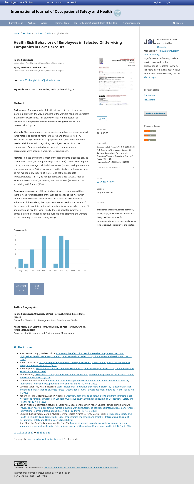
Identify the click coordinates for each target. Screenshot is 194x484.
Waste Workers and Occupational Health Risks (59, 368)
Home (50, 2)
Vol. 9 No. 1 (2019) (42, 33)
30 (32, 432)
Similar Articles (23, 347)
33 (41, 432)
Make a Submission (155, 113)
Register (157, 2)
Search (178, 22)
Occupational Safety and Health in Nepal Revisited (65, 362)
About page (150, 77)
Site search (71, 2)
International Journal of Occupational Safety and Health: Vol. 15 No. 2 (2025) (58, 410)
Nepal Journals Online (19, 2)
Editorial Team (62, 22)
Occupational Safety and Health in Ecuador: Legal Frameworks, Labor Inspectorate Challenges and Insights (76, 415)
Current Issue (16, 22)
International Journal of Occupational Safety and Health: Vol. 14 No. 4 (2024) (93, 426)
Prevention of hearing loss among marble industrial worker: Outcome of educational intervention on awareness (77, 407)
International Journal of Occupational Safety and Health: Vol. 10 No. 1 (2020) (58, 383)
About (59, 2)
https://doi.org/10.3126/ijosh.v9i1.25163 (39, 80)
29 (29, 432)
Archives (32, 22)
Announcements (131, 22)
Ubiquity (161, 47)
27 (23, 432)
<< (15, 432)
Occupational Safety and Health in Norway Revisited (61, 374)
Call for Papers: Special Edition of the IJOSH (96, 22)
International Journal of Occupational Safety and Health (61, 11)
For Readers (149, 95)
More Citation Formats (109, 167)
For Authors (149, 99)
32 (38, 432)
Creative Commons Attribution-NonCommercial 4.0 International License (81, 467)
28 (26, 432)
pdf (103, 118)
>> (49, 432)
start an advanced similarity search (45, 439)
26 (19, 432)
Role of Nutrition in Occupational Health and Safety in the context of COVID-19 (88, 380)
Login (167, 2)
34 (44, 432)
